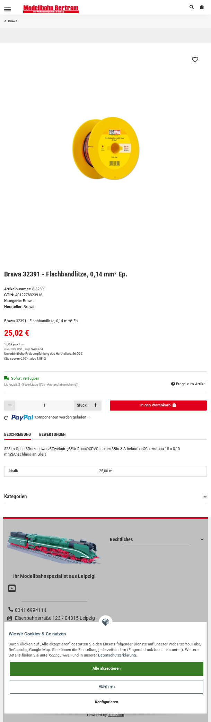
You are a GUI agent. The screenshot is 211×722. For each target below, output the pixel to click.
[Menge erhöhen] (96, 405)
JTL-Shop (116, 715)
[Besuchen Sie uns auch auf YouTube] (12, 589)
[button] (191, 7)
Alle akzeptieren (107, 668)
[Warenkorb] (202, 7)
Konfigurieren (106, 702)
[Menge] (44, 405)
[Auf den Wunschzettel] (195, 59)
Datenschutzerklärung (117, 655)
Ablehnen (107, 686)
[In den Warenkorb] (158, 405)
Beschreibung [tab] (17, 434)
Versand (37, 349)
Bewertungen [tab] (52, 434)
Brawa (28, 301)
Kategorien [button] (15, 496)
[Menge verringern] (10, 405)
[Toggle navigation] (7, 9)
